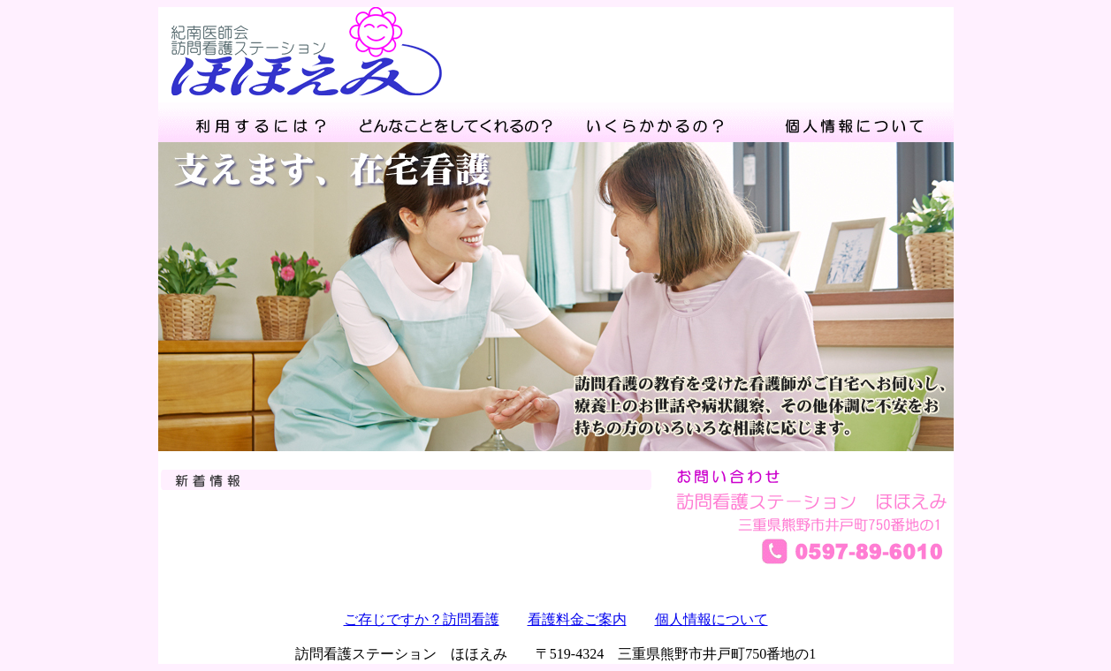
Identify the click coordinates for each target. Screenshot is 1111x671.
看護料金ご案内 (577, 619)
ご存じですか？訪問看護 (421, 619)
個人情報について (711, 619)
